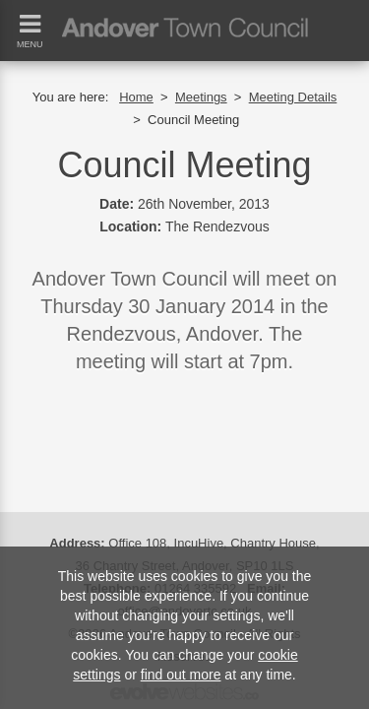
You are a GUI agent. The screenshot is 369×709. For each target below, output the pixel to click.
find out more (181, 674)
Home (136, 97)
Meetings (201, 97)
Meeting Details (293, 97)
